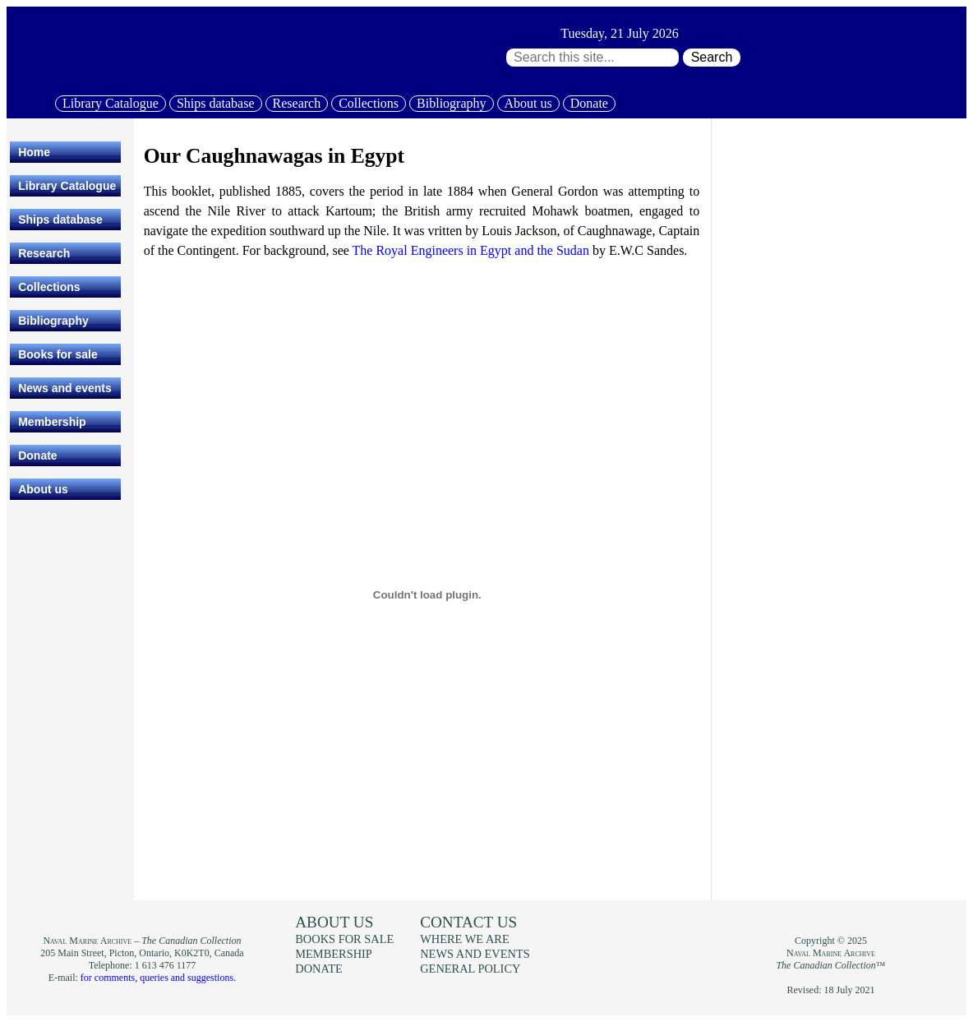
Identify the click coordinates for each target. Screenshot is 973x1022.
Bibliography (451, 103)
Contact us (468, 922)
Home (34, 152)
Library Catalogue (110, 103)
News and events (65, 388)
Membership (51, 421)
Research (297, 103)
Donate (589, 103)
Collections (369, 103)
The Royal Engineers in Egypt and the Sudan (471, 250)
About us (528, 103)
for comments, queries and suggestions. (158, 977)
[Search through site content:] (592, 57)
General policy (470, 968)
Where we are (464, 939)
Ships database (216, 103)
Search (712, 57)
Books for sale (57, 354)
